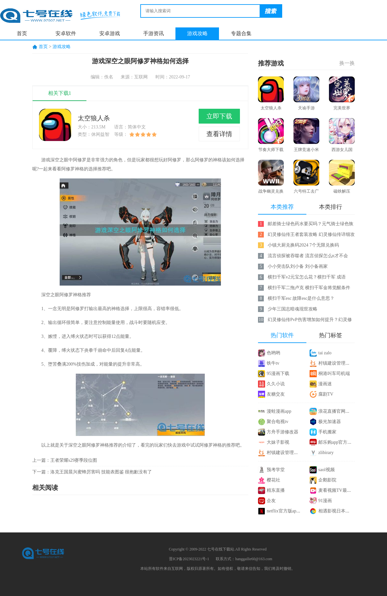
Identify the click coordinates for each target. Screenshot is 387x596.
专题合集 (241, 33)
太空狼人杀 (94, 118)
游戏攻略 (197, 33)
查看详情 (219, 133)
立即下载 (219, 116)
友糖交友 (276, 394)
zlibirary (325, 452)
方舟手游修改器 (282, 431)
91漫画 (325, 500)
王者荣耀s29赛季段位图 (73, 460)
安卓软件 (65, 33)
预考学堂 (276, 469)
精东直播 (276, 490)
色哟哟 (273, 352)
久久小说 (276, 383)
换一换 (347, 63)
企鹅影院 (327, 480)
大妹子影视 (278, 442)
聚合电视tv (277, 421)
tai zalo (325, 352)
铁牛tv (273, 363)
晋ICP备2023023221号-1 (189, 559)
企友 (271, 500)
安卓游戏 (109, 33)
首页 (22, 33)
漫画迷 (325, 383)
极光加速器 (329, 421)
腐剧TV (325, 394)
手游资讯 (153, 33)
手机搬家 (327, 431)
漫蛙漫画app (279, 411)
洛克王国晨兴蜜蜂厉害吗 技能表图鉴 (87, 472)
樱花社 (273, 480)
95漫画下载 (278, 373)
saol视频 (326, 469)
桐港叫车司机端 (334, 373)
